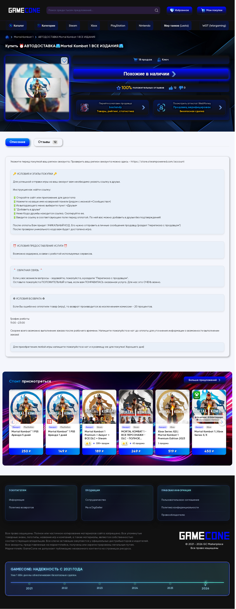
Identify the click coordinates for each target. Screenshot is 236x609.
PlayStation (118, 25)
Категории (48, 25)
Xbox (94, 25)
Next (222, 454)
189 (99, 451)
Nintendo (144, 25)
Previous (12, 454)
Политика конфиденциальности (180, 573)
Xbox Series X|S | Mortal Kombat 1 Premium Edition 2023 (171, 435)
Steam (73, 25)
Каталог (19, 25)
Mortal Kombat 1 (23, 37)
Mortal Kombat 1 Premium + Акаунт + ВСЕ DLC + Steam (97, 435)
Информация (16, 565)
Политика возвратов (21, 573)
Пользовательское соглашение (180, 565)
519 (172, 451)
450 (209, 451)
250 (26, 451)
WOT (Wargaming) (214, 25)
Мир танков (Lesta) (176, 25)
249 (136, 451)
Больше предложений (205, 380)
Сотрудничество (95, 565)
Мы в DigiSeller (94, 573)
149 (62, 451)
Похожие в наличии (150, 74)
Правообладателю (173, 580)
